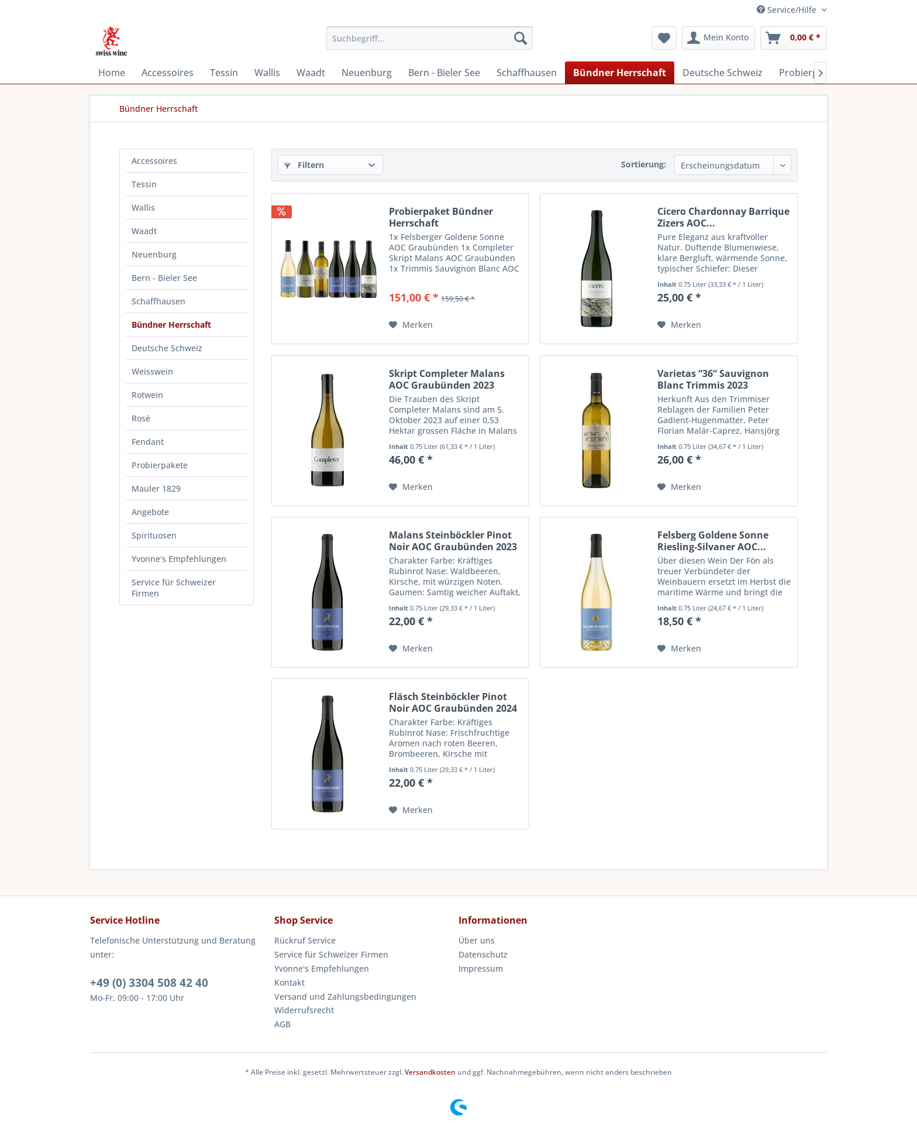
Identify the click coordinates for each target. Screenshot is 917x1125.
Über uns (476, 940)
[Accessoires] (167, 72)
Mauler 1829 (156, 488)
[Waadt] (310, 72)
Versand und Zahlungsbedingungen (345, 996)
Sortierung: (643, 164)
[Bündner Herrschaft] (619, 72)
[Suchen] (520, 38)
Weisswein (152, 371)
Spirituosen (154, 535)
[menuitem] (429, 38)
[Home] (111, 72)
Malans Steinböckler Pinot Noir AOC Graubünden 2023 (453, 541)
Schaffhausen (158, 301)
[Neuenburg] (366, 72)
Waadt (144, 230)
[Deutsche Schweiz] (722, 72)
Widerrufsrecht (304, 1010)
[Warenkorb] (793, 38)
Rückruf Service (305, 940)
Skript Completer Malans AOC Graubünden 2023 (447, 379)
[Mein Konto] (718, 38)
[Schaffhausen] (526, 72)
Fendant (148, 441)
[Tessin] (224, 72)
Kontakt (289, 982)
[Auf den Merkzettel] (411, 325)
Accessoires (154, 160)
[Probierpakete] (811, 72)
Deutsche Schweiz (167, 348)
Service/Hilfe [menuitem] (788, 9)
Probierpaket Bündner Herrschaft (441, 217)
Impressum (480, 968)
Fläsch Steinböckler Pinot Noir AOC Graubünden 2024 (453, 702)
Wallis (143, 207)
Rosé (141, 418)
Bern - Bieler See (164, 277)
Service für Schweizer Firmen (174, 588)
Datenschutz (483, 954)
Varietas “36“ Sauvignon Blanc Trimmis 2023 (713, 379)
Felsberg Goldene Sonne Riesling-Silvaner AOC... (712, 541)
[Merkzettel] (664, 38)
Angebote (150, 511)
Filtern (304, 164)
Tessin (144, 184)
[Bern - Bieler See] (444, 72)
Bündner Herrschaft (171, 324)
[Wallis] (267, 72)
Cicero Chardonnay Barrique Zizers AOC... (723, 217)
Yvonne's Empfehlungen (179, 558)
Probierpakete (160, 465)
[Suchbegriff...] (429, 38)
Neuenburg (154, 254)
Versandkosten (430, 1072)
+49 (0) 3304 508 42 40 (149, 982)
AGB (282, 1024)
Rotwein (147, 394)
